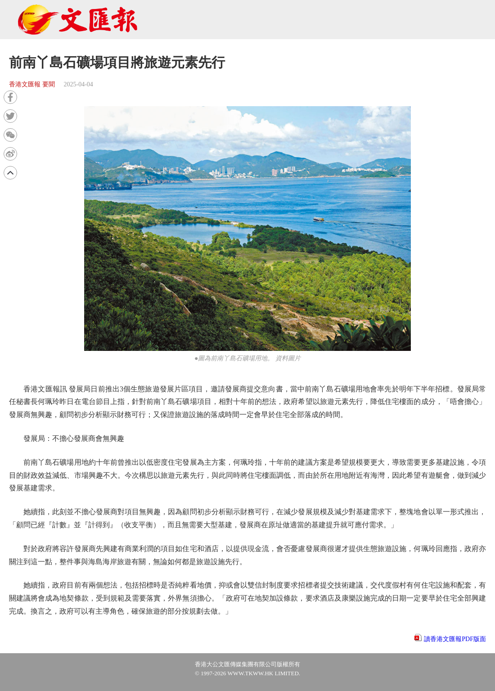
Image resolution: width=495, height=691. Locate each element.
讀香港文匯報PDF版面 (455, 639)
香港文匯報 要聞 (32, 84)
